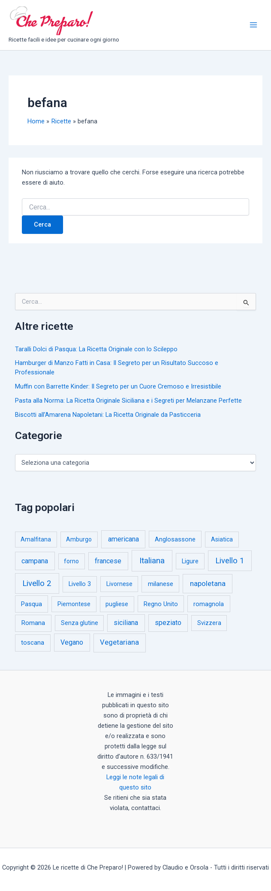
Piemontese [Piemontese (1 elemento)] (73, 604)
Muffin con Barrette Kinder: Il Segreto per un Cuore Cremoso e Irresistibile (118, 386)
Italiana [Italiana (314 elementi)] (152, 560)
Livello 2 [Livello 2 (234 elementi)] (36, 583)
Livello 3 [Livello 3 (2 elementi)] (80, 584)
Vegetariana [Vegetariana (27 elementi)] (119, 642)
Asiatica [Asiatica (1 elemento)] (222, 539)
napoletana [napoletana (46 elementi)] (208, 583)
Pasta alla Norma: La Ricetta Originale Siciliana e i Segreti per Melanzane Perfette (128, 400)
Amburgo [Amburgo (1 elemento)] (79, 539)
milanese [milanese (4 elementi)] (160, 584)
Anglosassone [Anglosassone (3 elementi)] (175, 539)
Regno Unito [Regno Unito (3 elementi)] (161, 604)
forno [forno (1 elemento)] (71, 561)
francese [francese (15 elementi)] (108, 561)
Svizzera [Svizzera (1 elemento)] (209, 622)
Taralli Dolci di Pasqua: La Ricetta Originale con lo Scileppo (96, 349)
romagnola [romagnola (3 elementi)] (208, 604)
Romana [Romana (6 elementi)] (33, 623)
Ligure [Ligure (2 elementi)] (190, 561)
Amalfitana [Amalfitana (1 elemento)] (36, 539)
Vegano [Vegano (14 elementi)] (71, 642)
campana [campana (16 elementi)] (34, 561)
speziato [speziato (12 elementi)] (168, 623)
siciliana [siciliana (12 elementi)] (126, 623)
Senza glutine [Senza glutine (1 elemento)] (79, 622)
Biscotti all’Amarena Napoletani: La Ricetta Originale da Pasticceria (108, 415)
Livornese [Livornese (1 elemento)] (119, 583)
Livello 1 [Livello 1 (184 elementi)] (229, 560)
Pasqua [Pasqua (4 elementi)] (31, 604)
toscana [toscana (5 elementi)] (32, 642)
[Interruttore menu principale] (253, 25)
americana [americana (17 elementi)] (123, 539)
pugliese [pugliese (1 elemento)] (116, 604)
